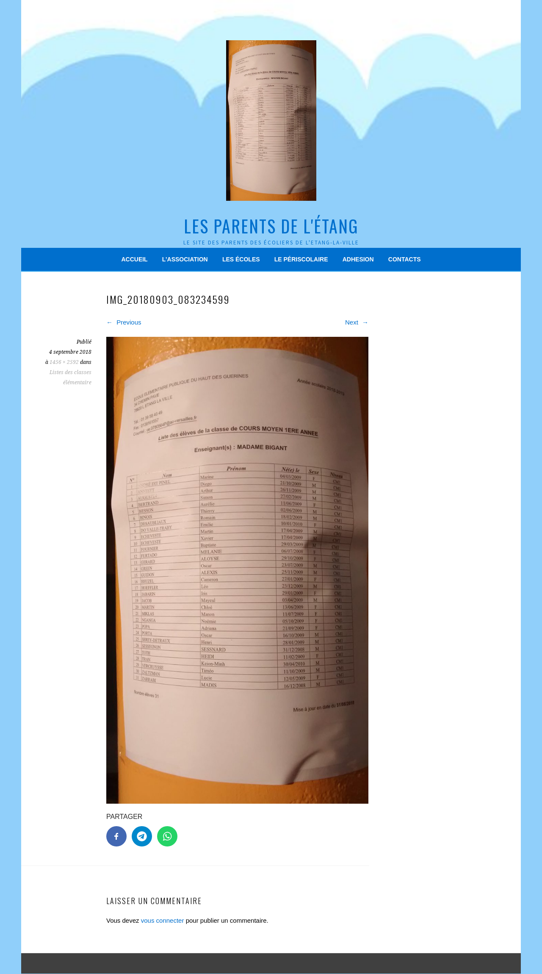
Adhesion (358, 259)
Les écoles (241, 259)
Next (356, 322)
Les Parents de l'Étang (271, 226)
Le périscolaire (301, 259)
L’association (185, 259)
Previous (123, 322)
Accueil (134, 259)
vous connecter (162, 920)
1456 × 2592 (64, 362)
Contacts (404, 259)
